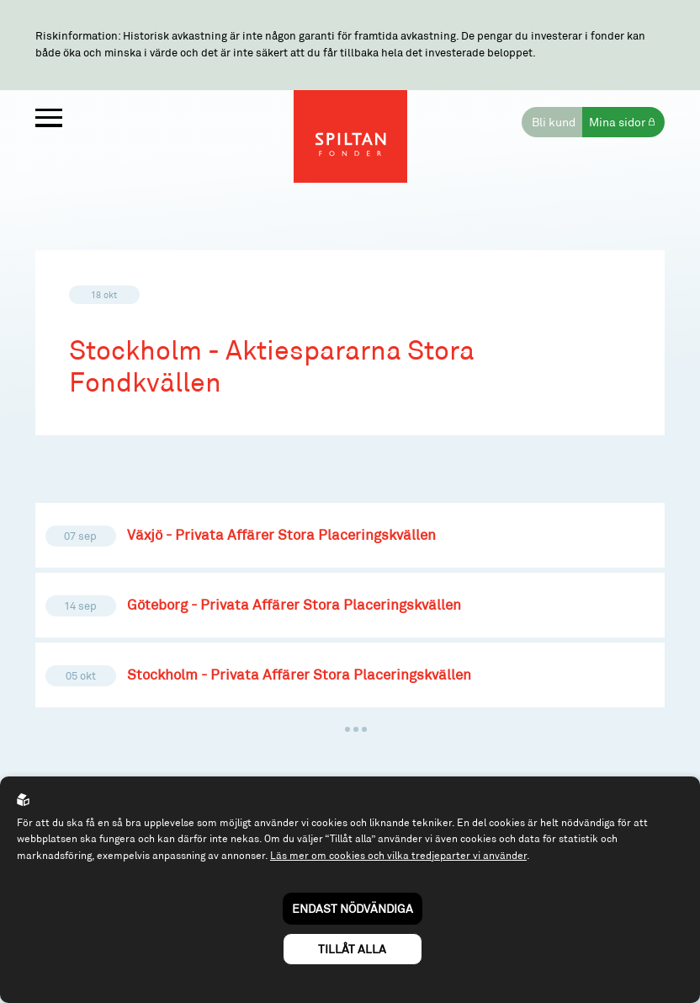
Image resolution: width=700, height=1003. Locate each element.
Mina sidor (617, 122)
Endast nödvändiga (352, 908)
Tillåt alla (352, 949)
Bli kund (553, 122)
